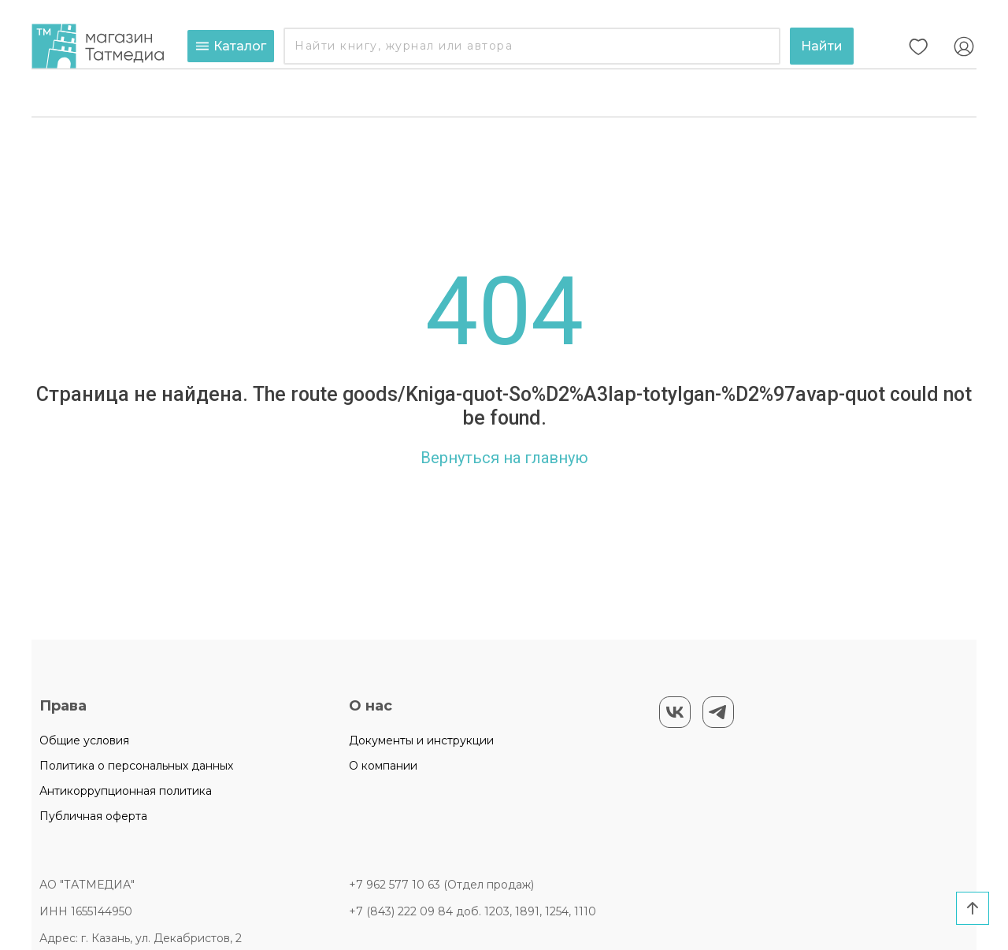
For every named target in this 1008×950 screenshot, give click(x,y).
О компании (383, 766)
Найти (822, 46)
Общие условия (84, 740)
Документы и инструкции (421, 740)
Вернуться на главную (504, 457)
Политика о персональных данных (136, 766)
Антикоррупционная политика (125, 791)
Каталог (230, 46)
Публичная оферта (93, 816)
